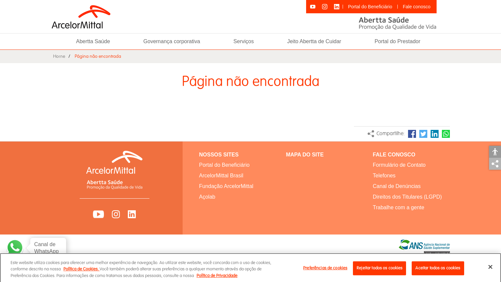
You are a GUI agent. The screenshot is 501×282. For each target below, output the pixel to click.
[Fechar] (490, 269)
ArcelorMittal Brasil (221, 175)
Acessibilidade (495, 152)
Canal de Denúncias (397, 186)
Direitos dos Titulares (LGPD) (407, 197)
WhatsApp (446, 134)
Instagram (116, 214)
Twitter (423, 134)
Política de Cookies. (81, 271)
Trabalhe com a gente (398, 207)
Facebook (412, 134)
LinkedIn (435, 134)
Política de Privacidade (217, 278)
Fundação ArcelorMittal (226, 186)
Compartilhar (495, 164)
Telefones (384, 175)
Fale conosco (416, 6)
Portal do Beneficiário (370, 6)
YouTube (98, 214)
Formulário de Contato (399, 165)
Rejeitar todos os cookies (379, 270)
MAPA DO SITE (305, 154)
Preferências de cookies (325, 270)
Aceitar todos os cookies (437, 270)
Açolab (207, 197)
